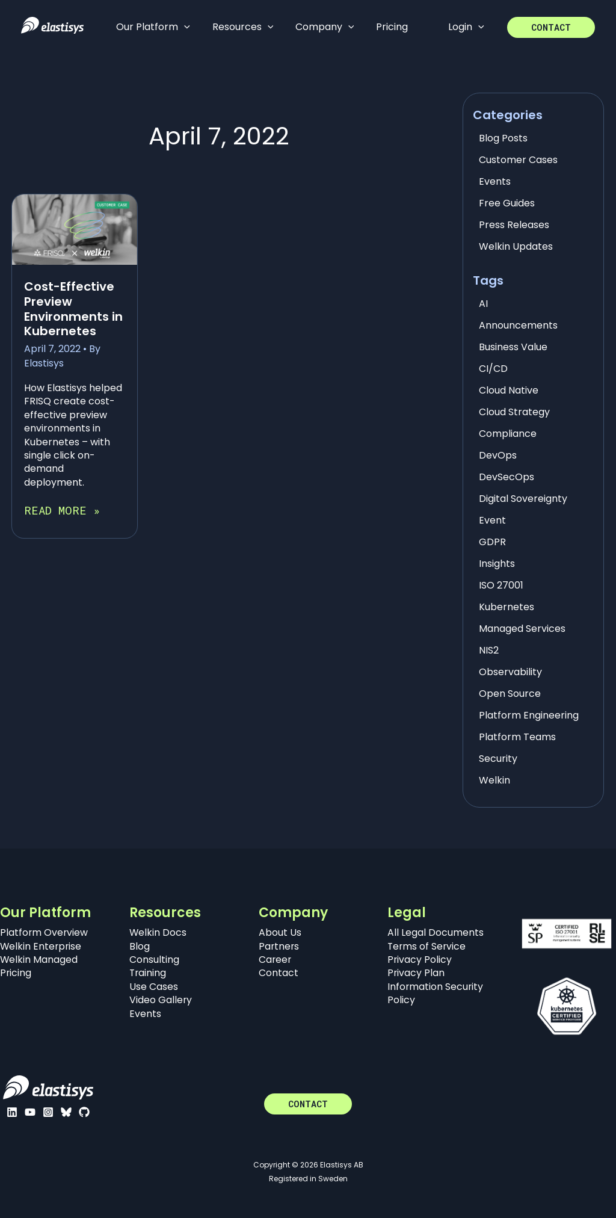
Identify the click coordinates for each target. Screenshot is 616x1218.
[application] (183, 27)
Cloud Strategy (514, 412)
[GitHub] (84, 1112)
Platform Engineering (529, 715)
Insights (497, 563)
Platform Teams (517, 737)
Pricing (16, 973)
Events (495, 181)
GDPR (492, 542)
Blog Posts (503, 138)
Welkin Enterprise (41, 946)
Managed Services (522, 628)
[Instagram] (48, 1112)
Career (275, 959)
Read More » (62, 510)
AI (483, 304)
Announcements (518, 325)
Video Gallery (160, 1000)
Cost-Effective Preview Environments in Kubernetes (73, 308)
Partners (279, 946)
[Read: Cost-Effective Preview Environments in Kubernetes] (74, 229)
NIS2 (489, 650)
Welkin (494, 780)
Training (148, 973)
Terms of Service (427, 946)
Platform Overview (44, 932)
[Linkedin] (12, 1112)
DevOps (498, 455)
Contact (278, 973)
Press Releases (514, 225)
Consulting (154, 959)
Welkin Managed (39, 959)
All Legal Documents (435, 932)
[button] (551, 27)
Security (498, 758)
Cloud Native (508, 390)
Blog (139, 946)
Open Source (510, 693)
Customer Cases (518, 160)
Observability (510, 672)
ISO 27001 (501, 585)
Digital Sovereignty (523, 498)
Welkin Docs (158, 932)
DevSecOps (506, 477)
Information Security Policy (435, 993)
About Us (280, 932)
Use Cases (153, 987)
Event (492, 520)
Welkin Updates (516, 246)
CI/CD (493, 369)
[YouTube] (30, 1112)
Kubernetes (506, 607)
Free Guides (507, 203)
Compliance (508, 434)
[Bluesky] (66, 1112)
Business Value (513, 347)
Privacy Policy (419, 959)
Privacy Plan (416, 973)
